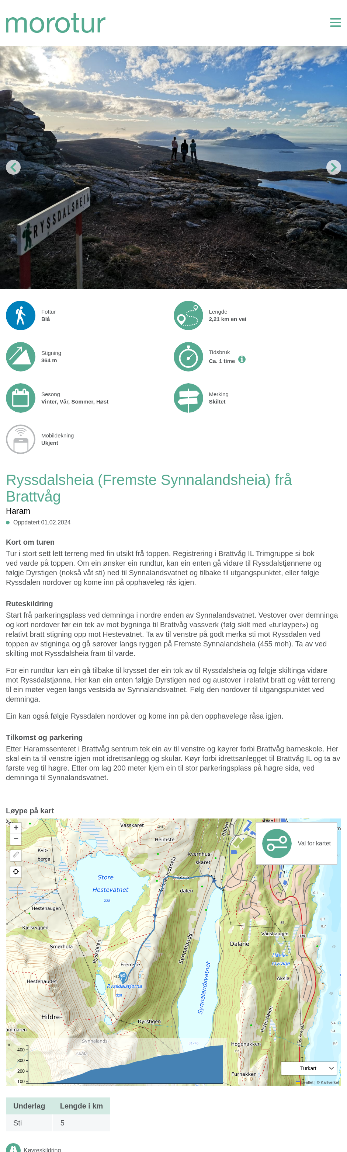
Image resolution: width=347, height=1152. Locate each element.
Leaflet (304, 1082)
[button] (122, 978)
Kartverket (330, 1082)
